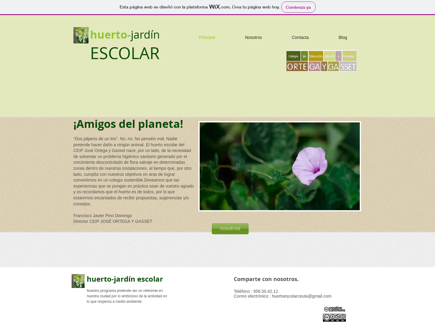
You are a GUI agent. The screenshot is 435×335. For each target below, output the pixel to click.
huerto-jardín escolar (125, 279)
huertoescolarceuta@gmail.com (301, 296)
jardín (145, 34)
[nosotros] (230, 228)
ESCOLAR (125, 53)
